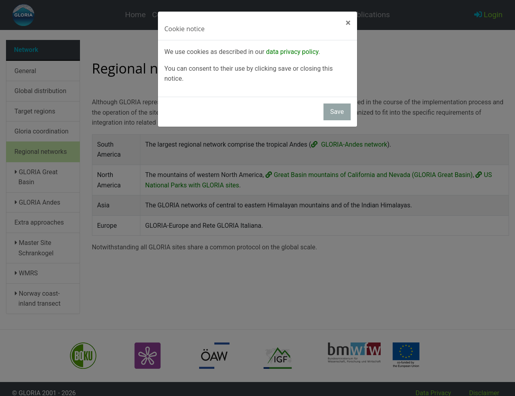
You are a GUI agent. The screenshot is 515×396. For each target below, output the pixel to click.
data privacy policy (292, 52)
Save (337, 111)
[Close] (348, 23)
